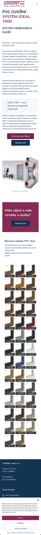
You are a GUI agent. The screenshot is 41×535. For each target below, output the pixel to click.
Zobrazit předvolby (21, 528)
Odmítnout (20, 523)
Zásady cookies (11, 532)
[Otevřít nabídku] (37, 3)
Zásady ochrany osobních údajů (25, 532)
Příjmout (20, 518)
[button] (38, 500)
